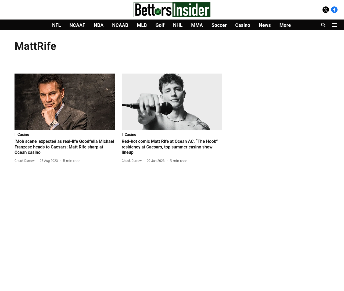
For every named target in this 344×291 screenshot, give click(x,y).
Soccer (219, 25)
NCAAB (120, 25)
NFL (56, 25)
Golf (159, 25)
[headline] (65, 147)
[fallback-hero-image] (65, 102)
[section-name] (65, 134)
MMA (197, 25)
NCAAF (77, 25)
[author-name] (26, 160)
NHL (177, 25)
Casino (242, 25)
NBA (98, 25)
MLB (142, 25)
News (265, 25)
